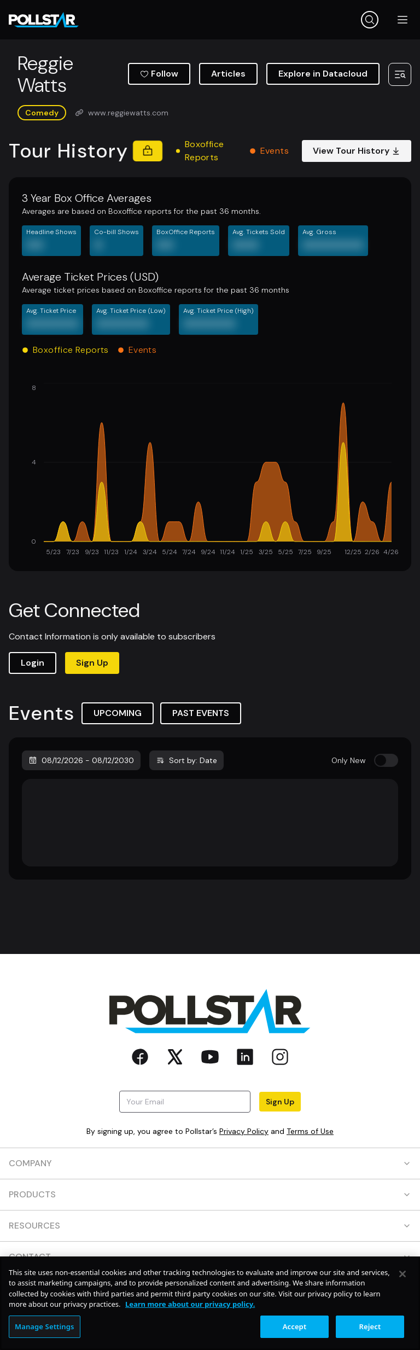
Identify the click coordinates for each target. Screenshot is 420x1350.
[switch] (386, 760)
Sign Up (92, 662)
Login (32, 662)
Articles (228, 73)
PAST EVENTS (200, 713)
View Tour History (356, 150)
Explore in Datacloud (323, 73)
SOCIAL (210, 1288)
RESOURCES (210, 1225)
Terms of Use (310, 1131)
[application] (210, 470)
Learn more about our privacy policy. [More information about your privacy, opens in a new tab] (190, 1340)
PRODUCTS (210, 1194)
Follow (159, 73)
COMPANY (210, 1163)
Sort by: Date (186, 760)
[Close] (402, 1309)
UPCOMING (118, 713)
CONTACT (210, 1256)
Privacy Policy (244, 1131)
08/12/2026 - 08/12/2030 (81, 760)
